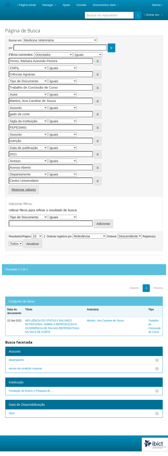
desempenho (16, 360)
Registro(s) (149, 236)
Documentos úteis (106, 5)
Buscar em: (15, 40)
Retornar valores (24, 189)
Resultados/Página (20, 236)
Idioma (157, 5)
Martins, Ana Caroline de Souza (105, 320)
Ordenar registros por (59, 236)
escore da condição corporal (25, 368)
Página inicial (26, 5)
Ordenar (112, 236)
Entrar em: (154, 14)
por (10, 47)
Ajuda (66, 5)
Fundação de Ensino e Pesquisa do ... (31, 390)
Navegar (49, 5)
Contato (81, 5)
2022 (12, 413)
